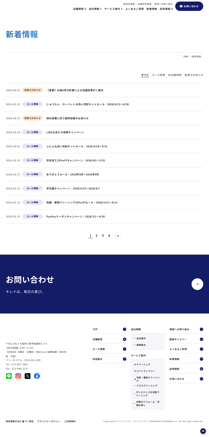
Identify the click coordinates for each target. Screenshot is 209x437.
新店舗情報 (175, 75)
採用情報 (166, 12)
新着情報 (152, 12)
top (185, 56)
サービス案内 (113, 12)
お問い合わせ (189, 10)
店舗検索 (79, 12)
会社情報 (95, 12)
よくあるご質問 (134, 12)
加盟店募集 (129, 7)
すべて (145, 75)
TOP (109, 329)
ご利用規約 (70, 421)
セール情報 (158, 75)
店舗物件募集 (145, 7)
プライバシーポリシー (49, 421)
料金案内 (109, 360)
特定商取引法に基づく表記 (20, 421)
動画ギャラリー (186, 340)
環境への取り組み (163, 7)
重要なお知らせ (194, 75)
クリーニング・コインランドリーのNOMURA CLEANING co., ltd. (150, 421)
